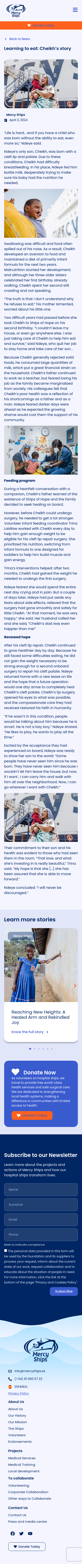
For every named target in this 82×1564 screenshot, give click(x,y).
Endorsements (20, 1441)
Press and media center (27, 1521)
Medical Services (22, 1458)
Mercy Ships (15, 115)
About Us (15, 1409)
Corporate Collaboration (28, 1492)
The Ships (16, 1428)
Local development (24, 1471)
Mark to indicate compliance (24, 1245)
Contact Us (17, 1515)
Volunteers (17, 1435)
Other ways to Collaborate (29, 1498)
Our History (17, 1415)
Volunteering (18, 1485)
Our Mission (17, 1422)
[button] (75, 985)
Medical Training (21, 1464)
